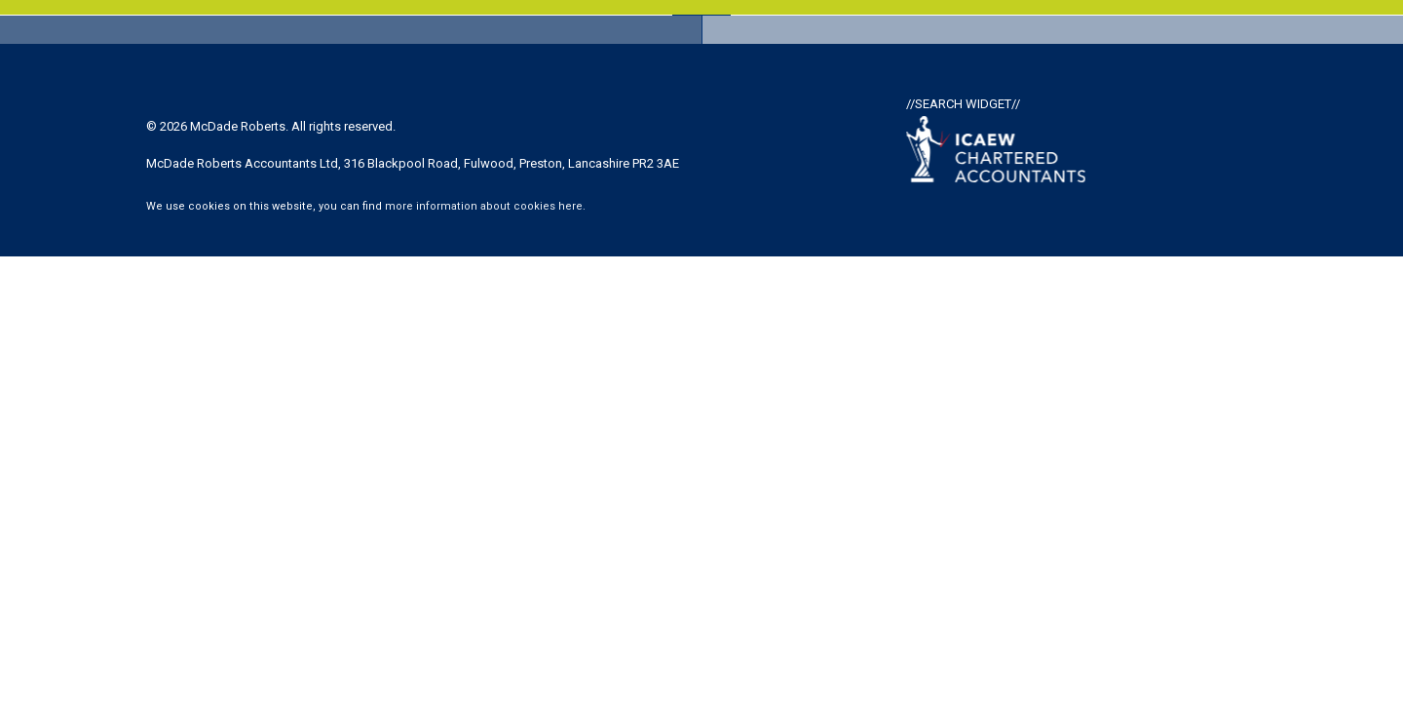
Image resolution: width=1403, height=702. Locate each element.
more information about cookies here (484, 206)
